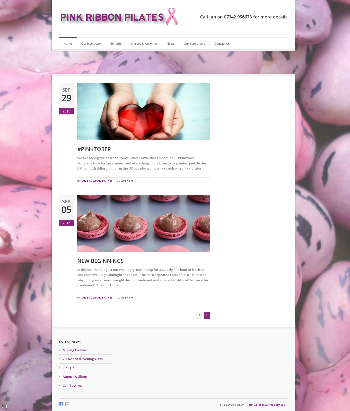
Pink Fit (68, 368)
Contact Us (222, 44)
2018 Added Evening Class (83, 359)
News (171, 44)
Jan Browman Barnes (97, 180)
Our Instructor (91, 44)
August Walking (75, 376)
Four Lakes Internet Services (266, 404)
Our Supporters (194, 44)
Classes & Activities (144, 44)
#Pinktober (94, 149)
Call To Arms (72, 385)
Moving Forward (75, 350)
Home (68, 44)
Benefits (116, 44)
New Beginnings (100, 260)
